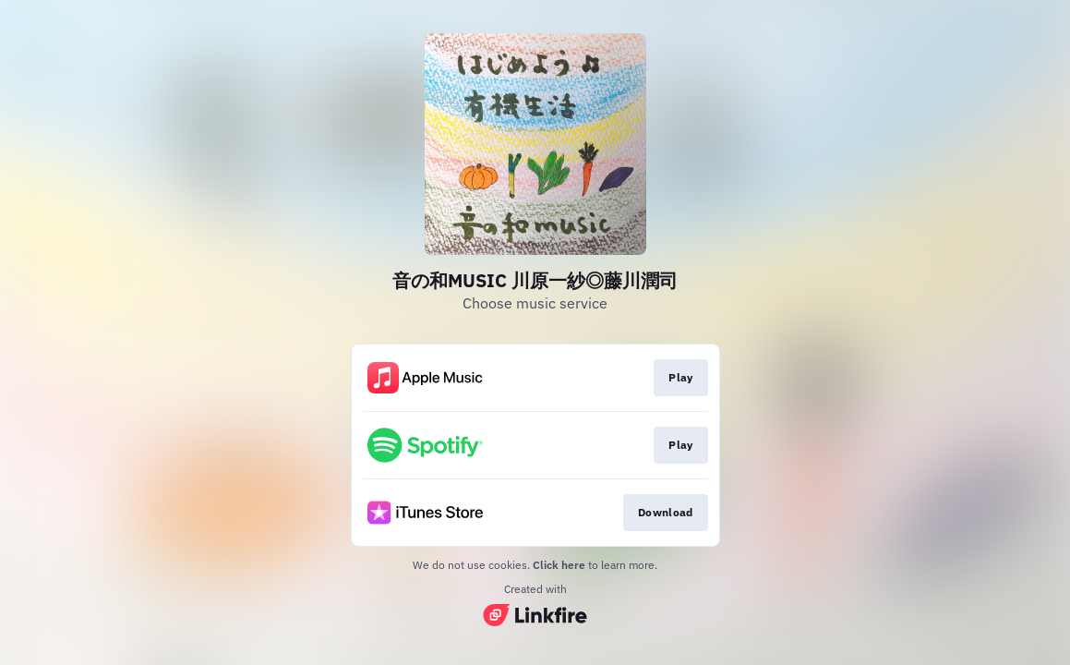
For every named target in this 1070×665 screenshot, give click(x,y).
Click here (559, 565)
